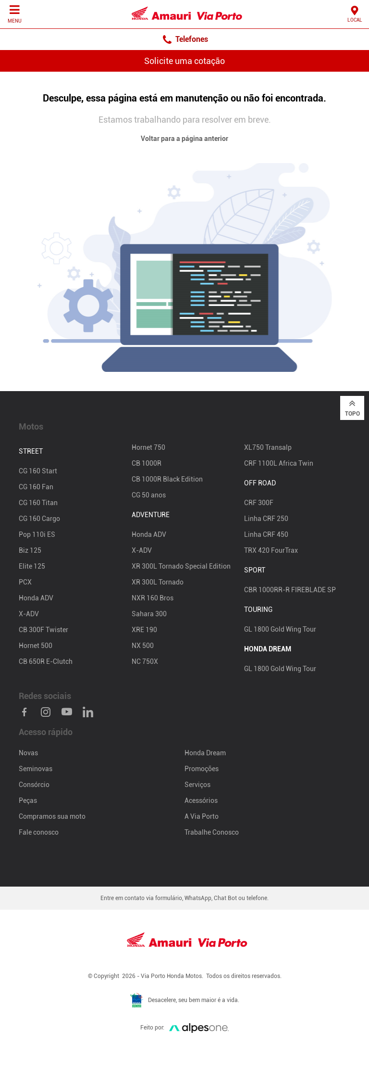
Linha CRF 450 (266, 534)
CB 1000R (146, 463)
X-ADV (29, 614)
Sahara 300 (149, 614)
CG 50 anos (149, 495)
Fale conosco (39, 832)
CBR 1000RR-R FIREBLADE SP (290, 590)
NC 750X (145, 661)
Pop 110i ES (37, 534)
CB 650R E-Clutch (46, 661)
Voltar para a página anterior (184, 138)
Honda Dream (205, 753)
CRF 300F (258, 503)
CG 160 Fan (36, 487)
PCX (25, 582)
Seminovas (35, 769)
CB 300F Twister (43, 630)
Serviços (197, 784)
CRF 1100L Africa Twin (278, 463)
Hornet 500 (35, 645)
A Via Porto (201, 816)
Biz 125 (30, 550)
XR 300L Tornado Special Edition (181, 566)
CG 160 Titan (38, 503)
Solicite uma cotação (184, 61)
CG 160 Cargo (39, 518)
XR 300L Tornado (158, 582)
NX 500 (143, 645)
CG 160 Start (38, 471)
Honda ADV (36, 598)
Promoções (201, 769)
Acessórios (201, 800)
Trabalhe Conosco (211, 832)
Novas (28, 753)
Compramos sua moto (52, 816)
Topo (352, 407)
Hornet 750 (148, 447)
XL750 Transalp (268, 447)
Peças (28, 800)
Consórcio (34, 784)
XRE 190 (144, 630)
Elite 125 (32, 566)
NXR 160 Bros (152, 598)
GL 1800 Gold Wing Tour (280, 629)
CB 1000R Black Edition (167, 479)
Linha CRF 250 (266, 518)
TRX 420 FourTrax (271, 550)
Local (354, 14)
